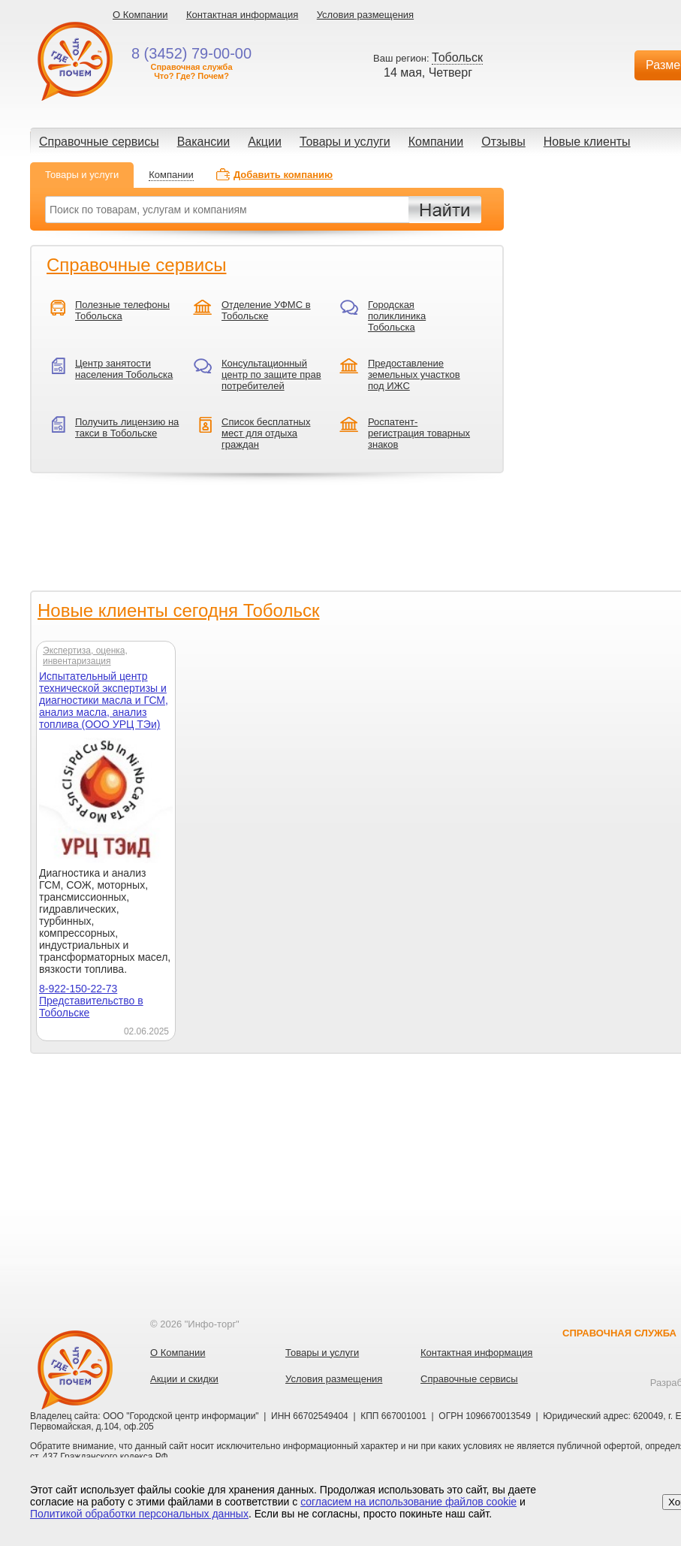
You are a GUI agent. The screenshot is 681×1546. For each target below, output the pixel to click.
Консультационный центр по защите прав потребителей (271, 374)
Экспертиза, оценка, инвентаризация (85, 655)
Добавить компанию (283, 174)
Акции (265, 141)
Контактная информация (242, 14)
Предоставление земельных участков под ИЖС (414, 374)
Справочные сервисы (99, 141)
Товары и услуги (345, 141)
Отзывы (503, 141)
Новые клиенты (587, 141)
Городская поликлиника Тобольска (397, 316)
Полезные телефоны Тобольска (122, 310)
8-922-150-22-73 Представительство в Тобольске (91, 1001)
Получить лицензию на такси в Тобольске (127, 427)
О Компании (140, 14)
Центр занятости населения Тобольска (124, 369)
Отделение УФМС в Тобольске (266, 310)
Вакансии (204, 141)
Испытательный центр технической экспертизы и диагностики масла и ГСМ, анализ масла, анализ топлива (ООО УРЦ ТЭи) (103, 700)
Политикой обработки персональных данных (139, 1514)
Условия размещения (365, 14)
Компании (436, 141)
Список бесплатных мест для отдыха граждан (265, 433)
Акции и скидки (184, 1378)
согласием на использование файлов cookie (408, 1502)
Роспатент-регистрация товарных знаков (419, 433)
